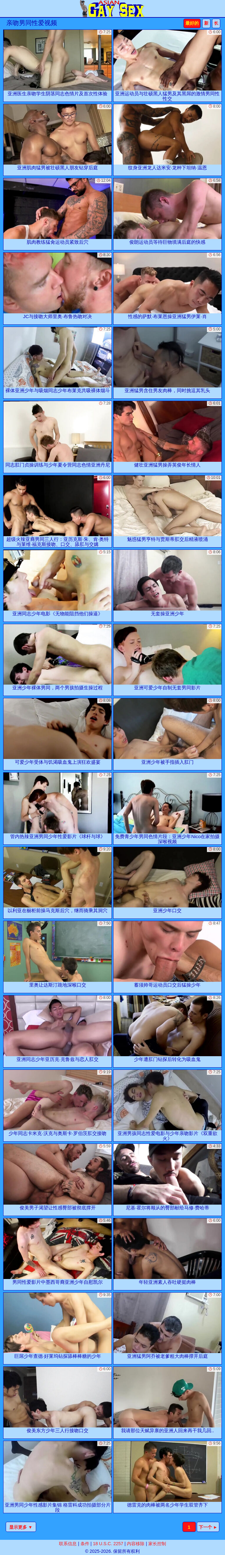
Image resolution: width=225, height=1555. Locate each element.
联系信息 (68, 1543)
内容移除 (136, 1543)
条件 (84, 1543)
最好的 (192, 23)
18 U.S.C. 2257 (108, 1543)
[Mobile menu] (6, 8)
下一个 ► (208, 1527)
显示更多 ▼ (21, 1527)
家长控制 (157, 1543)
